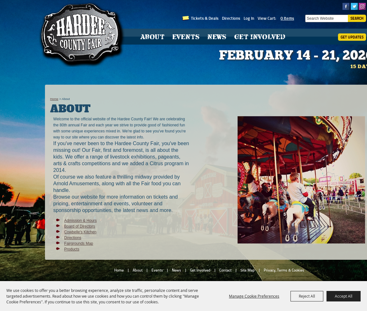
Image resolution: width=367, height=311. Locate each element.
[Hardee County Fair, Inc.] (82, 33)
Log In (249, 18)
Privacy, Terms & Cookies (284, 270)
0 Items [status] (287, 18)
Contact (225, 270)
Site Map (247, 270)
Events (186, 37)
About (153, 37)
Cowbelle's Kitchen (80, 232)
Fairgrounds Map (78, 243)
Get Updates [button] (352, 37)
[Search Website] (326, 18)
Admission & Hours (80, 220)
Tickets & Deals (204, 18)
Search (356, 18)
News (216, 37)
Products (71, 249)
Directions (231, 18)
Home (54, 99)
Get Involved (259, 37)
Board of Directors (79, 226)
